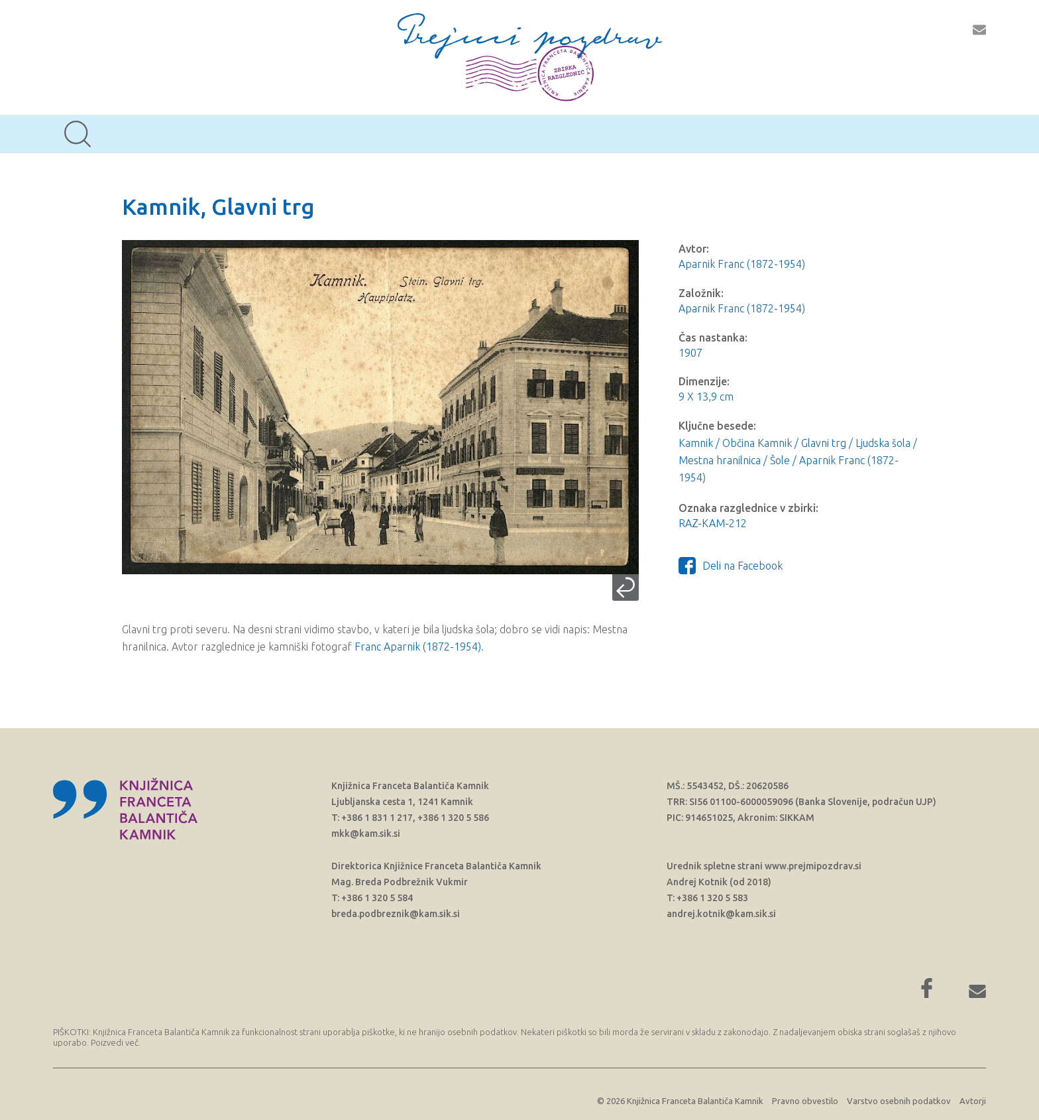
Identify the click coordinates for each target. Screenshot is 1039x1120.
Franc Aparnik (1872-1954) (418, 647)
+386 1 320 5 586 (453, 817)
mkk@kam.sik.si (365, 833)
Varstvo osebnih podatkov (899, 1100)
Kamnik (696, 443)
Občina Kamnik (757, 443)
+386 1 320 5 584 (377, 898)
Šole (780, 460)
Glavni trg (823, 443)
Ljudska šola (882, 443)
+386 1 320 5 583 (712, 898)
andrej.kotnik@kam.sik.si (721, 913)
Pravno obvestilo (805, 1100)
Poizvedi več (114, 1042)
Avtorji (972, 1100)
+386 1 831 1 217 (377, 817)
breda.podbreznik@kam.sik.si (395, 913)
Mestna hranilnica (720, 460)
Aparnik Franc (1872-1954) (742, 264)
